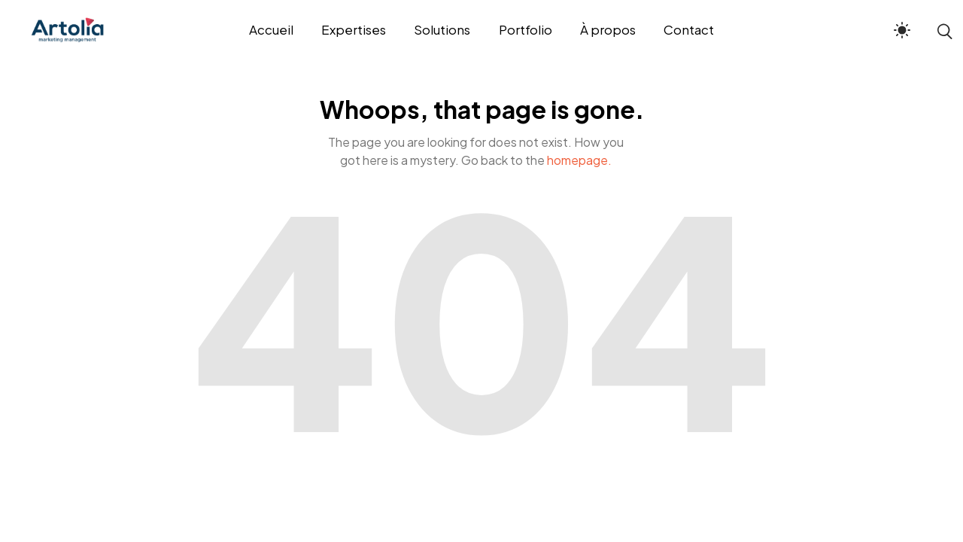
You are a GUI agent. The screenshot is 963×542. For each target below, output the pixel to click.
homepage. (579, 160)
